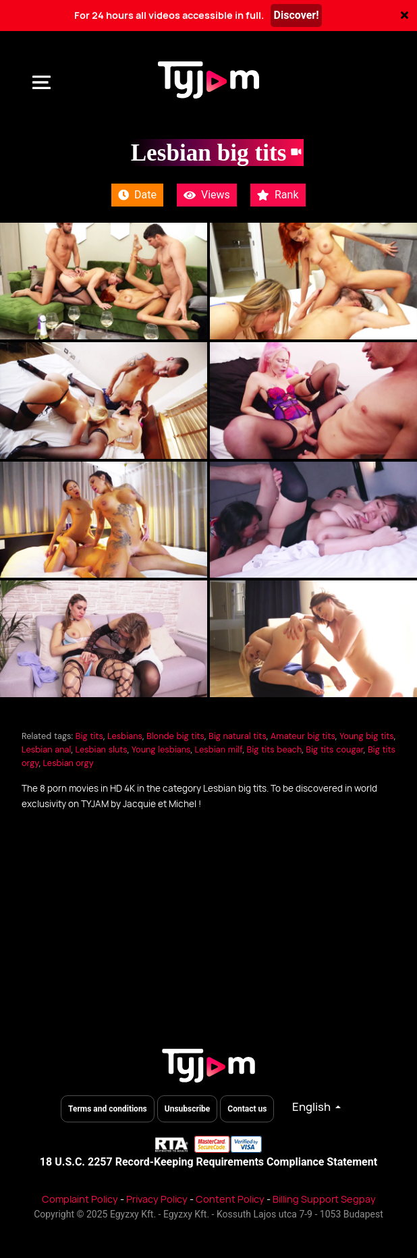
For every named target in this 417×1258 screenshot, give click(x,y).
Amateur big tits (303, 736)
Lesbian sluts (101, 749)
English (312, 1106)
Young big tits (366, 736)
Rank (278, 194)
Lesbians (124, 736)
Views (207, 194)
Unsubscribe (188, 1109)
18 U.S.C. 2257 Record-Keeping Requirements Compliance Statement (208, 1161)
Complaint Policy (80, 1199)
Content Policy (230, 1199)
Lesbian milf (219, 749)
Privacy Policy (157, 1199)
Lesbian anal (46, 749)
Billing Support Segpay (324, 1199)
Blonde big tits (175, 736)
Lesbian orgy (68, 763)
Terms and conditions (107, 1109)
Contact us (247, 1109)
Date (137, 194)
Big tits (89, 736)
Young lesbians (161, 749)
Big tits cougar (335, 749)
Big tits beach (274, 749)
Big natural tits (237, 736)
